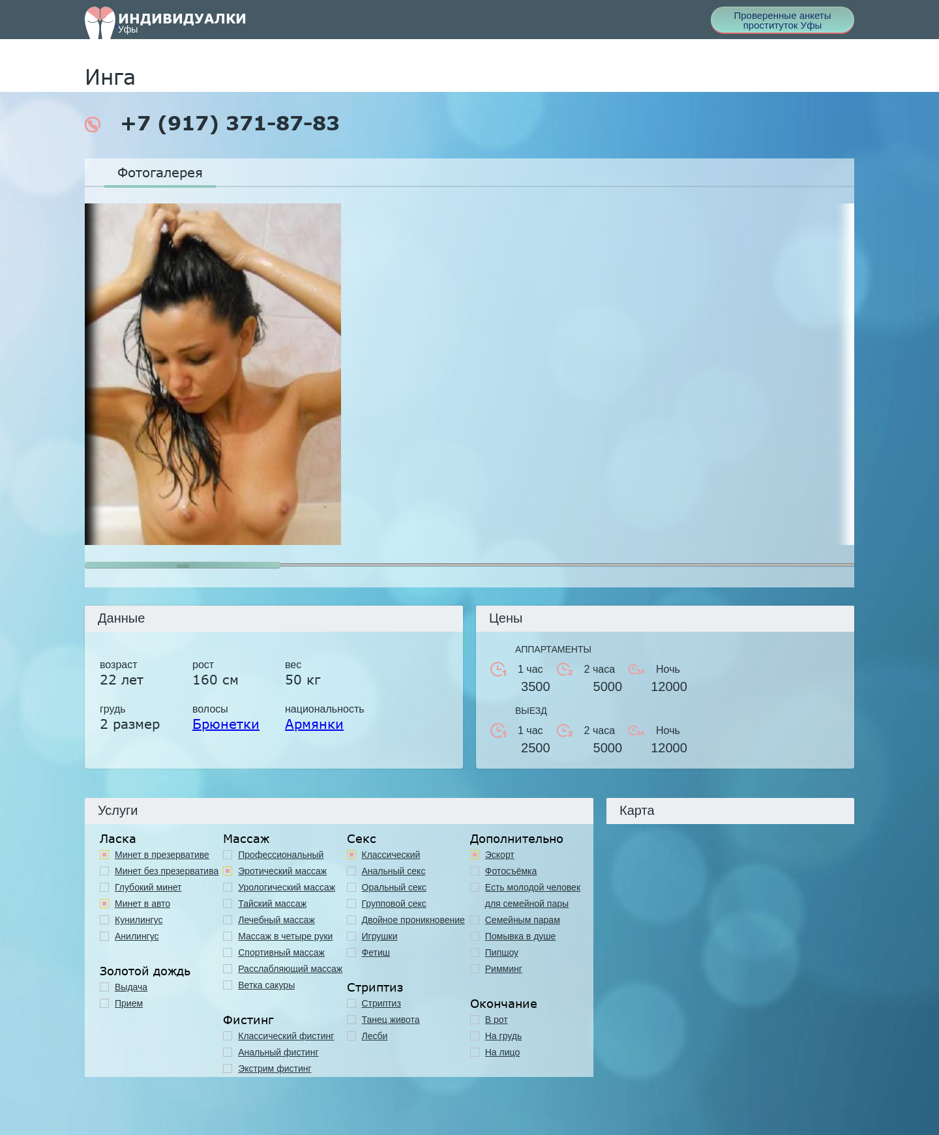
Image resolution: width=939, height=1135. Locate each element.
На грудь (503, 1036)
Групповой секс (394, 903)
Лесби (375, 1036)
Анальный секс (394, 871)
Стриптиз (381, 1003)
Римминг (503, 969)
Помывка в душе (520, 936)
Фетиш (376, 952)
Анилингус (137, 936)
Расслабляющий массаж (290, 969)
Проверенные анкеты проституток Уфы (782, 20)
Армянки (314, 723)
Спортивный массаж (281, 952)
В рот (496, 1019)
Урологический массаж (286, 887)
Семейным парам (522, 920)
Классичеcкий (391, 854)
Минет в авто (142, 903)
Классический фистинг (286, 1036)
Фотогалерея (160, 172)
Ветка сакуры (266, 985)
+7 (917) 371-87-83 (212, 123)
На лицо (502, 1052)
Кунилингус (138, 920)
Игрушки (380, 936)
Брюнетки (226, 723)
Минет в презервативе (162, 854)
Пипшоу (501, 952)
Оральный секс (394, 887)
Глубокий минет (148, 887)
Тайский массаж (272, 903)
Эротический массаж (282, 871)
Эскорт (499, 854)
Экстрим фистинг (274, 1068)
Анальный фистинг (278, 1052)
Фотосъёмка (511, 871)
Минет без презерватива (166, 871)
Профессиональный (280, 854)
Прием (129, 1003)
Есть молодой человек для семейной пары (532, 895)
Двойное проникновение (413, 920)
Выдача (131, 987)
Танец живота (391, 1019)
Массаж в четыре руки (285, 936)
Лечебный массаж (276, 920)
